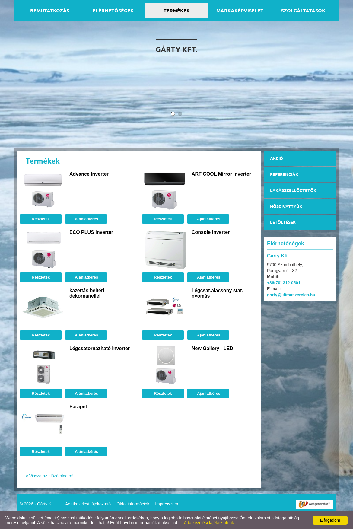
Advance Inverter (89, 174)
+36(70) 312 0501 (284, 282)
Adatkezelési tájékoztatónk (209, 522)
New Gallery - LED (212, 348)
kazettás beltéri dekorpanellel (86, 293)
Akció (276, 158)
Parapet (78, 406)
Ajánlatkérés (86, 219)
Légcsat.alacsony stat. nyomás (217, 293)
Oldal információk (133, 504)
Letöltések (283, 222)
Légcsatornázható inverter (99, 348)
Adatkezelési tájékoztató (88, 504)
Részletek (41, 219)
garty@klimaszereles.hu (291, 294)
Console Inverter (211, 232)
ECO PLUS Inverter (91, 232)
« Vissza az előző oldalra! (50, 475)
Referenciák (284, 174)
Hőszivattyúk (286, 206)
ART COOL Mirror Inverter (221, 174)
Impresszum (166, 504)
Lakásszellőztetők (293, 190)
